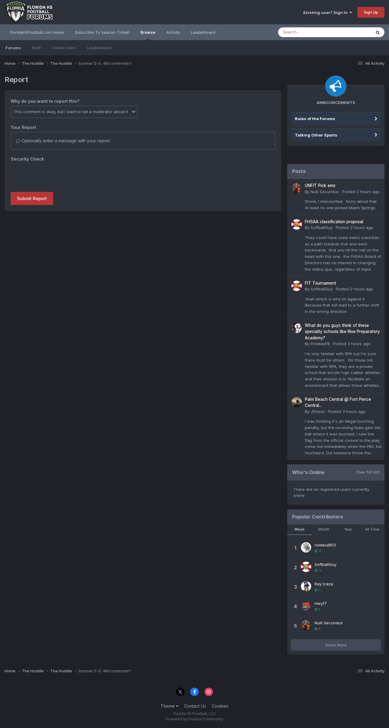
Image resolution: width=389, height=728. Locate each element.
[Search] (308, 32)
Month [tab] (323, 529)
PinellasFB (320, 343)
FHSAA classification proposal (334, 221)
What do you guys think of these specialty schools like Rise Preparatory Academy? (342, 331)
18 (318, 551)
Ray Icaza (324, 583)
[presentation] (57, 175)
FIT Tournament (320, 283)
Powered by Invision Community (194, 719)
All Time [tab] (372, 529)
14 (318, 570)
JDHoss (318, 411)
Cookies (220, 706)
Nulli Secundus (325, 191)
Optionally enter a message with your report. (63, 140)
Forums (13, 47)
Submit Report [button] (32, 198)
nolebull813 (325, 545)
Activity (173, 32)
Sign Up (371, 12)
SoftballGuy (321, 227)
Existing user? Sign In (327, 12)
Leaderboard (99, 47)
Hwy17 (321, 603)
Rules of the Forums (315, 118)
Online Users (64, 47)
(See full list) (368, 472)
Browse (147, 35)
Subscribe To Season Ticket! (102, 32)
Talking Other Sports (316, 135)
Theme (169, 706)
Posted (361, 191)
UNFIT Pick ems (320, 185)
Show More (336, 645)
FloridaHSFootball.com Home (37, 32)
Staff (36, 47)
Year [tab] (348, 529)
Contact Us (195, 706)
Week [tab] (299, 529)
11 (318, 590)
